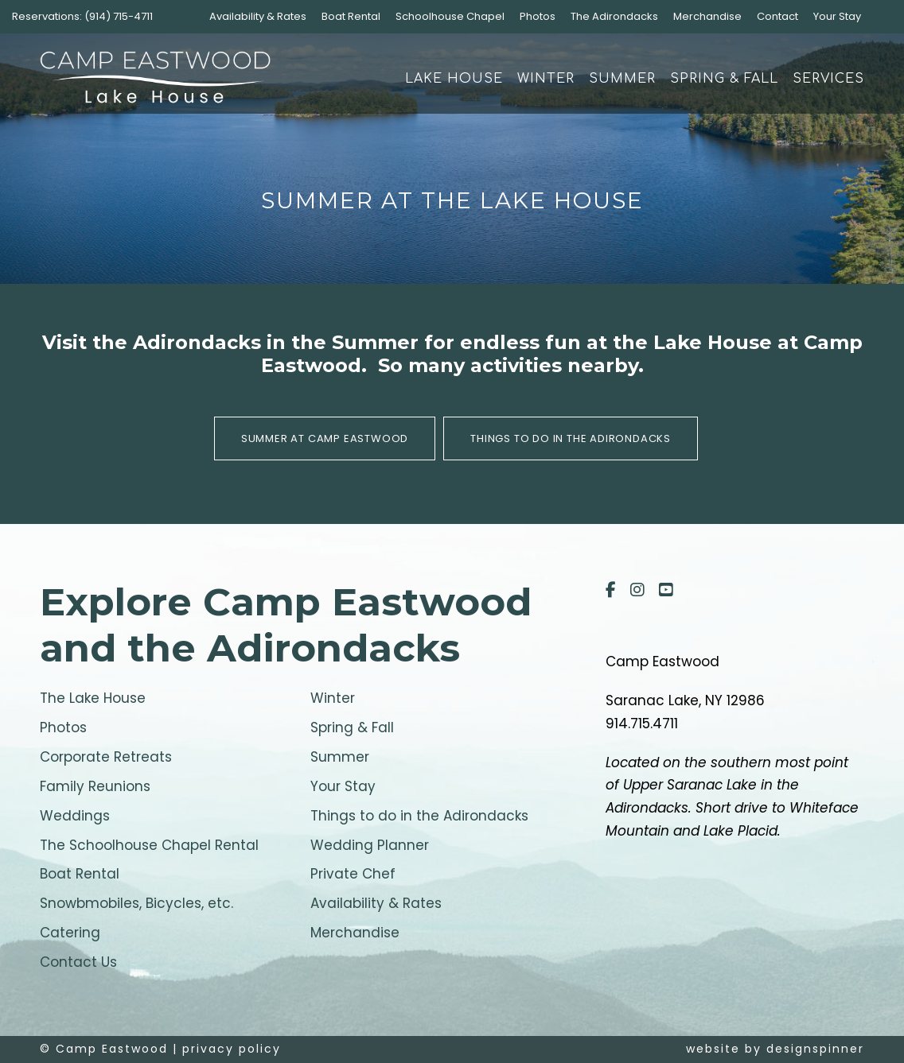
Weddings (75, 815)
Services (828, 79)
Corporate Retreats (106, 756)
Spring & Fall (724, 79)
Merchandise (707, 16)
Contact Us (78, 962)
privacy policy (231, 1049)
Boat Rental (350, 16)
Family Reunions (95, 786)
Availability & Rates (257, 16)
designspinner (815, 1049)
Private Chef (353, 873)
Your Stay (837, 16)
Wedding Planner (369, 845)
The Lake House (93, 698)
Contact (777, 16)
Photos (537, 16)
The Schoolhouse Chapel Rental (149, 845)
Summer (622, 79)
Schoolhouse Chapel (450, 16)
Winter (546, 79)
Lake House (454, 79)
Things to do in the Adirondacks (419, 815)
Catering (70, 932)
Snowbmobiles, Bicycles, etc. (136, 903)
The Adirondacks (614, 16)
